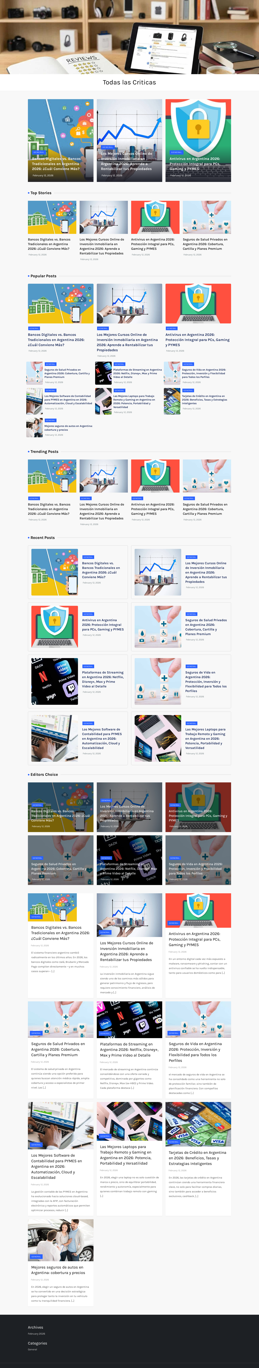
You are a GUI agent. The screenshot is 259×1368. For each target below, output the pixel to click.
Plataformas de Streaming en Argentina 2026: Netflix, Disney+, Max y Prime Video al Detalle (137, 373)
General (39, 152)
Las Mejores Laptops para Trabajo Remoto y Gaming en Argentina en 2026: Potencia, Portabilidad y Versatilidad (205, 738)
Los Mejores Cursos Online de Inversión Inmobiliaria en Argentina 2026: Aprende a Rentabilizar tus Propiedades (206, 572)
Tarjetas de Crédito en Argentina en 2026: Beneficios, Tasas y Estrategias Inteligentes (204, 399)
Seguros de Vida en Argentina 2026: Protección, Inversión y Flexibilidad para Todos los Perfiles (204, 373)
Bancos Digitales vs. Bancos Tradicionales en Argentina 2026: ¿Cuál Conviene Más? (56, 164)
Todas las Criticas (129, 82)
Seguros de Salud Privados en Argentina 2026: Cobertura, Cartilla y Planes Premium (205, 244)
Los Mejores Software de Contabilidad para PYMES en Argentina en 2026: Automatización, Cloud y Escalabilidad (68, 399)
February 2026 (36, 1333)
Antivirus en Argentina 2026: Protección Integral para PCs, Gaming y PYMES (195, 164)
